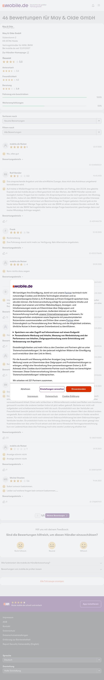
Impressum (32, 396)
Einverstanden (79, 389)
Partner (68, 292)
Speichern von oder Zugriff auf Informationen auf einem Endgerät (47, 332)
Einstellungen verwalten (52, 389)
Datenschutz (51, 396)
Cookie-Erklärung (70, 396)
